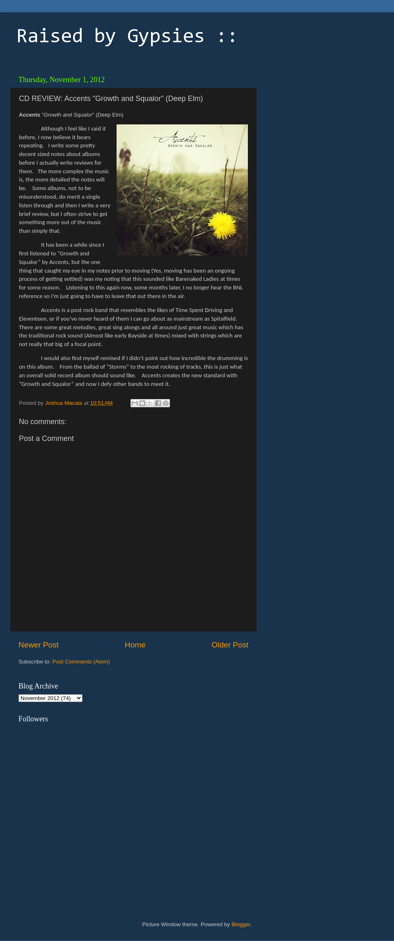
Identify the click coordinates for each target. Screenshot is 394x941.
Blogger (240, 924)
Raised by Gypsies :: (127, 37)
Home (135, 644)
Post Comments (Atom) (81, 662)
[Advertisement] (307, 195)
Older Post (230, 644)
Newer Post (38, 644)
